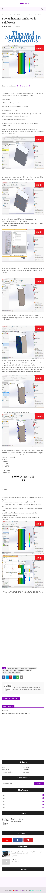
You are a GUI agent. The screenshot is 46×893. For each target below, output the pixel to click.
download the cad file (23, 86)
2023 (23, 801)
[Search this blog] (18, 783)
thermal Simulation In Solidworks (14, 15)
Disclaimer (26, 767)
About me (26, 772)
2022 (23, 804)
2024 (23, 798)
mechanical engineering (9, 670)
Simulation (21, 670)
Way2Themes (19, 890)
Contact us (26, 770)
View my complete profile (16, 821)
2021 (23, 807)
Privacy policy (5, 770)
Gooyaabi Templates (35, 890)
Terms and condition (7, 772)
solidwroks (28, 670)
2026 (23, 795)
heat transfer (32, 668)
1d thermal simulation (13, 668)
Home (3, 15)
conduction (24, 668)
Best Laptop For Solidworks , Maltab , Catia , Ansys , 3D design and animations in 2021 (27, 853)
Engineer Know (23, 3)
